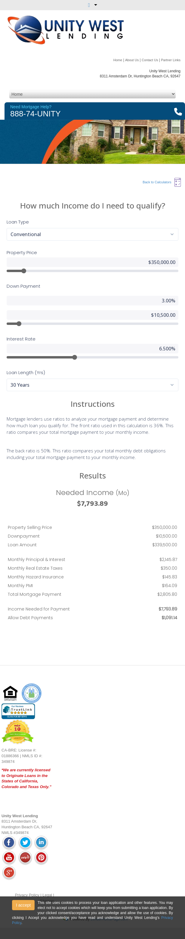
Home (117, 60)
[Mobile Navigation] (92, 94)
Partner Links (170, 60)
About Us (132, 60)
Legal (47, 895)
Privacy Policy (27, 895)
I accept (23, 905)
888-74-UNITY (35, 113)
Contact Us (150, 60)
